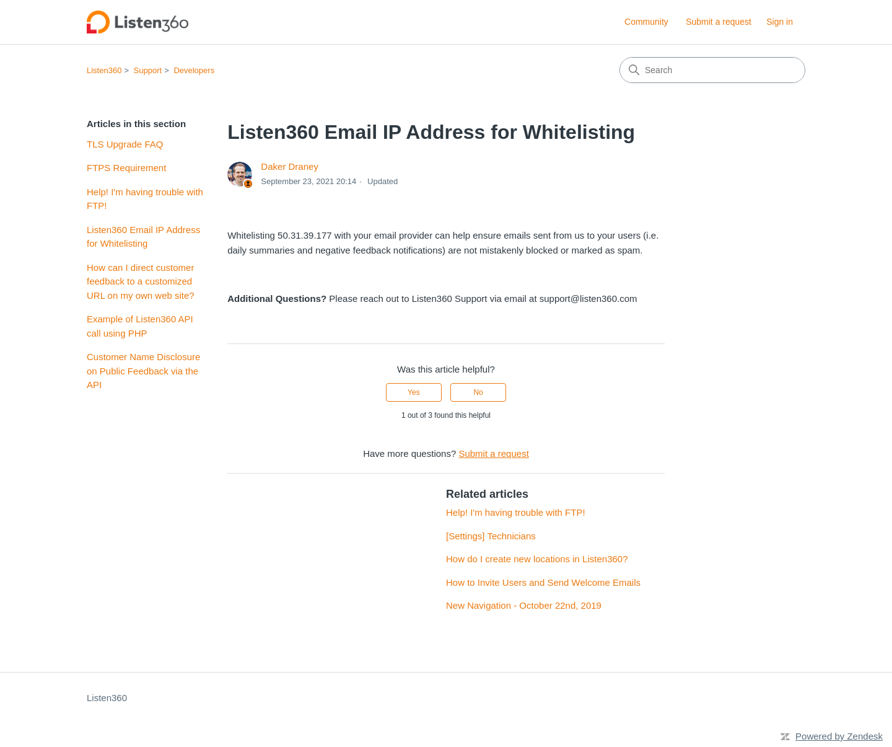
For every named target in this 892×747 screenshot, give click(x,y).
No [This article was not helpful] (478, 392)
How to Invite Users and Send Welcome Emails (543, 582)
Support (148, 70)
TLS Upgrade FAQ (125, 144)
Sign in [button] (779, 22)
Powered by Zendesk (839, 736)
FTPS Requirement (126, 167)
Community (646, 22)
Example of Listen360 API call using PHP (140, 326)
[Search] (712, 70)
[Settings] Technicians (491, 536)
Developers (193, 70)
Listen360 (104, 70)
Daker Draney (289, 166)
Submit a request (718, 22)
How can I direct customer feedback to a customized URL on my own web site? (141, 281)
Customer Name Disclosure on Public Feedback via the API (143, 370)
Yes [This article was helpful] (414, 392)
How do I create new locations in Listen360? (537, 559)
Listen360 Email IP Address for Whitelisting (143, 236)
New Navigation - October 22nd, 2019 (523, 605)
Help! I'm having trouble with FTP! (145, 199)
